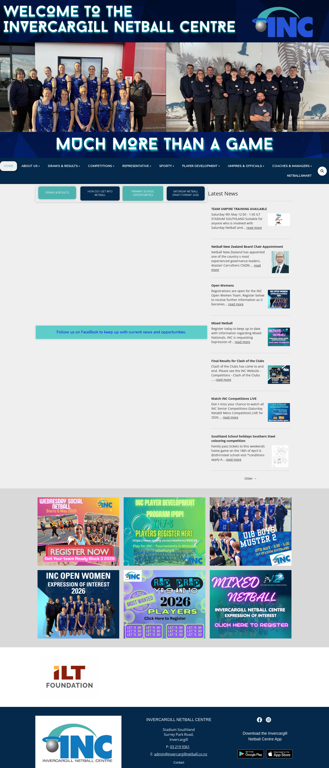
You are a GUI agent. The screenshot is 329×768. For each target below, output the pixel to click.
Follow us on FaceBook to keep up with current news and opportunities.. (121, 332)
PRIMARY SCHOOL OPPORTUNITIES (143, 193)
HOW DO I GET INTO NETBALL (100, 193)
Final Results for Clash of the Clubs (237, 361)
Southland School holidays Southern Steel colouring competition (243, 438)
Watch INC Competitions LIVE (234, 398)
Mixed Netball (222, 323)
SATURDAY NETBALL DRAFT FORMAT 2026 (185, 193)
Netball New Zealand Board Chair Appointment (247, 246)
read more (254, 227)
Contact (179, 762)
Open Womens (222, 285)
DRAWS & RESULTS (57, 192)
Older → (250, 478)
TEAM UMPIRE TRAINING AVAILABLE (239, 209)
